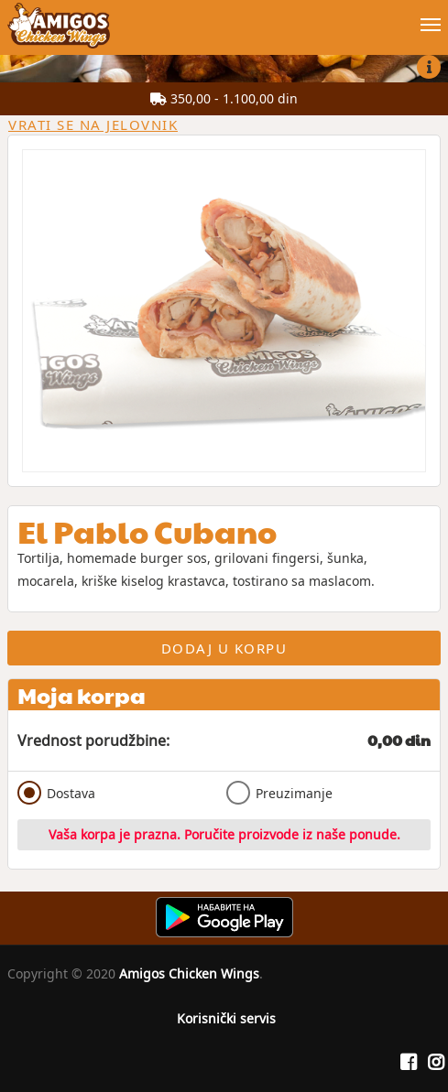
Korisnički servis (226, 1018)
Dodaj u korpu (224, 648)
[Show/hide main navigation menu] (224, 17)
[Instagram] (436, 1063)
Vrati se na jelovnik (93, 124)
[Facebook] (408, 1063)
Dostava (56, 793)
